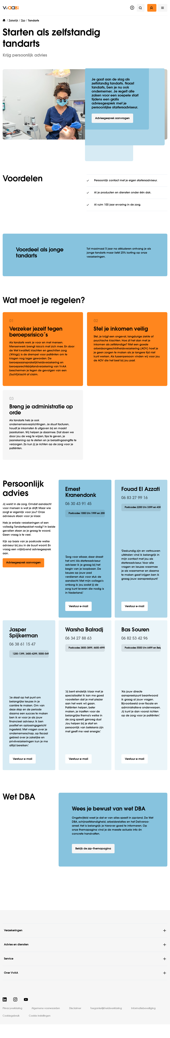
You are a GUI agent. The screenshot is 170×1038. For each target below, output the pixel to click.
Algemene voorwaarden (46, 1008)
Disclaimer (75, 1008)
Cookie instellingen (39, 1016)
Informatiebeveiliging (143, 1008)
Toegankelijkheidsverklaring (106, 1008)
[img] (10, 7)
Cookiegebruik (11, 1016)
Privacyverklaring (12, 1008)
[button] (162, 8)
